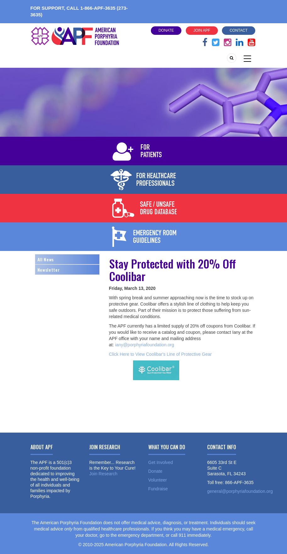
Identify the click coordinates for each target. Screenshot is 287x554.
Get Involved (160, 462)
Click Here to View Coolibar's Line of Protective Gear (160, 354)
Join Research (103, 473)
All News (45, 259)
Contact (238, 30)
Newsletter (48, 269)
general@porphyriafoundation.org (240, 491)
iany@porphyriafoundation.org (144, 344)
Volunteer (157, 479)
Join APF (201, 30)
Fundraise (158, 488)
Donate (166, 30)
